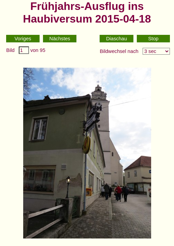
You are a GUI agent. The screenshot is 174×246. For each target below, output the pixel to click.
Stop (153, 38)
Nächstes (59, 38)
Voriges (23, 38)
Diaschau (116, 38)
